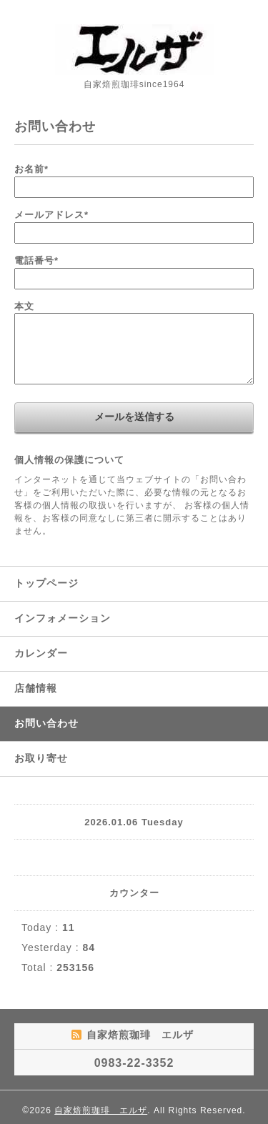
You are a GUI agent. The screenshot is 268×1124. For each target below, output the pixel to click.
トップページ (46, 583)
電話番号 (36, 260)
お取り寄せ (41, 758)
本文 (24, 306)
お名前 (31, 169)
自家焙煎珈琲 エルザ (100, 1110)
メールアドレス (51, 214)
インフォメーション (62, 618)
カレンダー (41, 653)
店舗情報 (35, 688)
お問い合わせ (46, 723)
